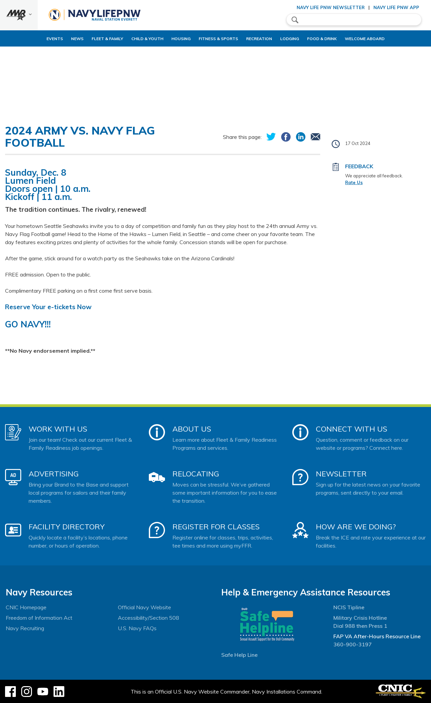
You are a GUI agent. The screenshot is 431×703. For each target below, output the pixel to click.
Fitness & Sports (212, 38)
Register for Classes (216, 526)
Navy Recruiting (25, 628)
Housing (169, 38)
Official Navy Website (144, 607)
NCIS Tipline (348, 607)
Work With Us (58, 429)
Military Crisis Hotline (360, 617)
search (295, 20)
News (54, 38)
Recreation (259, 38)
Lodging (295, 38)
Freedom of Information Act (39, 617)
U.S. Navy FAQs (137, 628)
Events (32, 38)
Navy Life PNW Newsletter (331, 7)
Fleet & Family (84, 38)
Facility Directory (67, 526)
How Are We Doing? (356, 526)
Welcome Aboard (382, 38)
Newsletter (341, 473)
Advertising (54, 473)
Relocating (195, 473)
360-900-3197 (352, 644)
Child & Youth (130, 38)
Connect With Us (351, 429)
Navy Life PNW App (396, 7)
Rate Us (354, 182)
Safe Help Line (239, 654)
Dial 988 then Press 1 (360, 625)
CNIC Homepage (26, 607)
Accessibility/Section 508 (148, 617)
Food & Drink (333, 38)
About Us (191, 429)
